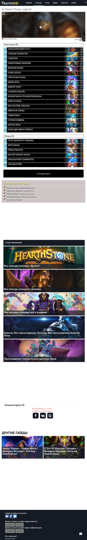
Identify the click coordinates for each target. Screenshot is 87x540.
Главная (29, 3)
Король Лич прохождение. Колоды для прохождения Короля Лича (41, 334)
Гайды (55, 3)
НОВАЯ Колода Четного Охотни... (21, 196)
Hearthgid (10, 525)
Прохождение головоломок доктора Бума (30, 358)
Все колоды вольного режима (22, 289)
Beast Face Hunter (14, 199)
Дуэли (73, 3)
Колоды (38, 3)
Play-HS (19, 525)
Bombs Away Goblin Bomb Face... (20, 188)
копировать (43, 173)
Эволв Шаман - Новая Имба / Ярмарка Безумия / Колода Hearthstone (20, 451)
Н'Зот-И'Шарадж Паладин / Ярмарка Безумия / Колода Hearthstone (61, 451)
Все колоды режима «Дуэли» (22, 265)
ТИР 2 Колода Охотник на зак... (20, 193)
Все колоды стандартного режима (25, 312)
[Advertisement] (44, 221)
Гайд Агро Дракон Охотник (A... (20, 190)
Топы (47, 3)
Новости (64, 3)
